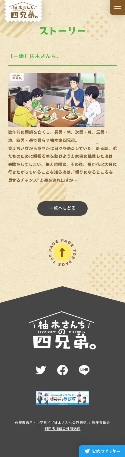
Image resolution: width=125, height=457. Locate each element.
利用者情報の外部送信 (62, 428)
